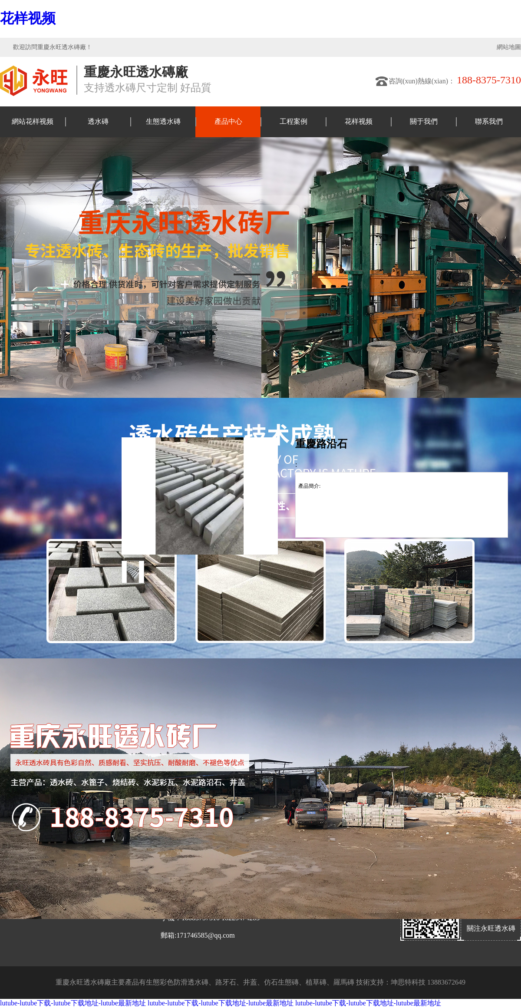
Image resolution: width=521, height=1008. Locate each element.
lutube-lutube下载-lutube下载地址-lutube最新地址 (73, 1003)
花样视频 (28, 18)
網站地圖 (509, 47)
